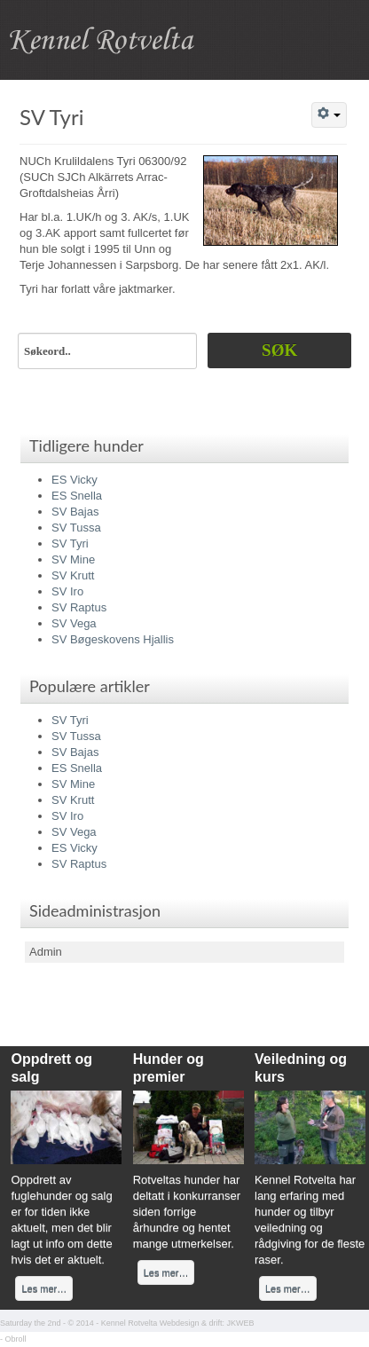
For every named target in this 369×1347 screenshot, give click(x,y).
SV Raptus (78, 607)
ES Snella (76, 495)
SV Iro (67, 591)
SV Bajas (74, 511)
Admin (45, 951)
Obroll (16, 1339)
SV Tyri (51, 117)
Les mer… (44, 1288)
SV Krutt (72, 575)
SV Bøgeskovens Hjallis (112, 639)
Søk (279, 350)
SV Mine (73, 559)
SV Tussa (76, 527)
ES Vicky (74, 479)
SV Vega (74, 623)
